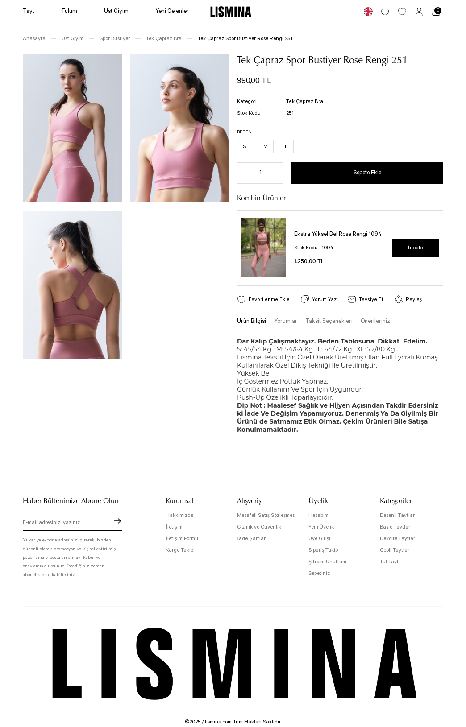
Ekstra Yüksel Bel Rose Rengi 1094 (338, 234)
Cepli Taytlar (394, 550)
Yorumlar (285, 321)
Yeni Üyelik (321, 527)
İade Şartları (252, 538)
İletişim (174, 527)
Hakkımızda (180, 515)
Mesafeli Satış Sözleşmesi (266, 515)
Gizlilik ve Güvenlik (259, 527)
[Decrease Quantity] (242, 173)
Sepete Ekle (368, 172)
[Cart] (436, 11)
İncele (415, 248)
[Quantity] (260, 173)
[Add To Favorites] (262, 299)
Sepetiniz (319, 573)
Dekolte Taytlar (397, 538)
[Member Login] (419, 11)
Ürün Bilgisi (251, 321)
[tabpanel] (340, 248)
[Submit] (117, 520)
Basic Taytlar (395, 527)
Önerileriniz (375, 321)
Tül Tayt (389, 562)
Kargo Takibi (180, 550)
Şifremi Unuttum (327, 562)
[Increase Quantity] (278, 173)
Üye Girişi (319, 538)
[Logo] (230, 11)
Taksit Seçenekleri (329, 321)
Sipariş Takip (323, 550)
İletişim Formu (182, 538)
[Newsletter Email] (72, 523)
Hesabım (318, 515)
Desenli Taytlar (397, 515)
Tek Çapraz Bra (304, 101)
